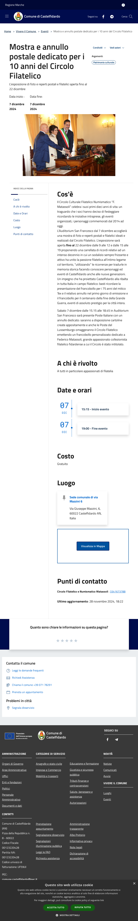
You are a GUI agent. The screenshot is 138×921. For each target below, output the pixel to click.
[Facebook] (101, 16)
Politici (6, 788)
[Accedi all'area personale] (123, 5)
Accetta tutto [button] (55, 907)
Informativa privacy (81, 841)
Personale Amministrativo (11, 797)
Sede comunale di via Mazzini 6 (84, 499)
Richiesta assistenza (48, 858)
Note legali (76, 847)
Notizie (107, 764)
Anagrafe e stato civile (49, 764)
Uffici (5, 776)
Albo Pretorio (77, 835)
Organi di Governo (12, 764)
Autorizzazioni (78, 803)
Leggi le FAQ (43, 852)
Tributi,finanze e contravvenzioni (79, 783)
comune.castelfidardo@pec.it (19, 879)
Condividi (100, 48)
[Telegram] (110, 16)
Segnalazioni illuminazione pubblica (49, 843)
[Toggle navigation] (7, 16)
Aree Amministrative (14, 770)
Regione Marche (14, 5)
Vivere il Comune (26, 31)
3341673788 (117, 591)
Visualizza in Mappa (93, 546)
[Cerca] (131, 16)
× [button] (134, 883)
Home (7, 31)
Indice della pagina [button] (23, 188)
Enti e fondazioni (12, 782)
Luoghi (107, 793)
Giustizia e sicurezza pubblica (81, 772)
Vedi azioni (117, 48)
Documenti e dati (12, 806)
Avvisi (107, 776)
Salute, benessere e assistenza (81, 794)
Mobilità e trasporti (47, 776)
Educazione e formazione (84, 763)
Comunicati (110, 770)
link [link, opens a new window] (102, 900)
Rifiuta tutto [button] (83, 907)
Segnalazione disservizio (50, 835)
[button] (69, 915)
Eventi (44, 31)
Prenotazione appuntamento (44, 826)
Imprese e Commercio (48, 770)
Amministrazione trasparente (80, 826)
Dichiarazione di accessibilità (79, 855)
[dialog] (69, 900)
